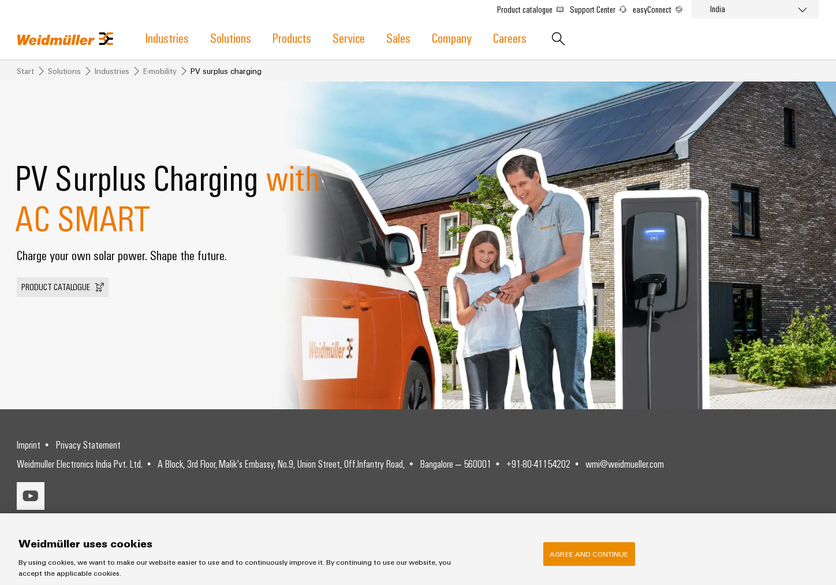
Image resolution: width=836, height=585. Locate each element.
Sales (398, 37)
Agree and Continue (589, 555)
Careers (510, 37)
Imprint (28, 444)
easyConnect (657, 9)
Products (292, 37)
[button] (63, 287)
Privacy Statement (88, 444)
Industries (167, 37)
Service (349, 37)
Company (452, 37)
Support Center (598, 9)
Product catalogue (530, 9)
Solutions (230, 37)
